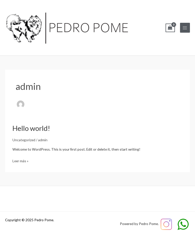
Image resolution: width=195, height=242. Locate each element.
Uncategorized (23, 140)
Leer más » (20, 160)
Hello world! (31, 128)
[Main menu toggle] (185, 28)
